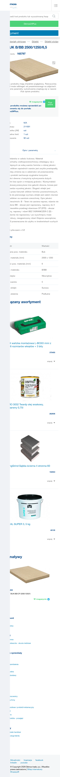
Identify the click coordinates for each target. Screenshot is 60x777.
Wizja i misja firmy (8, 700)
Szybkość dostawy (9, 675)
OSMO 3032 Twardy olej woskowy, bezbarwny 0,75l (24, 406)
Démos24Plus (30, 23)
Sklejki (35, 41)
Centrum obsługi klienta (11, 736)
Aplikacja (5, 661)
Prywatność (6, 711)
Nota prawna (6, 715)
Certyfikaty (6, 668)
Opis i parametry (39, 150)
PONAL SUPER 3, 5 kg (17, 524)
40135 (52, 530)
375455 (52, 352)
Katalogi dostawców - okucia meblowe (16, 643)
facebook (39, 760)
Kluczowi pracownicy (10, 696)
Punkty (4, 679)
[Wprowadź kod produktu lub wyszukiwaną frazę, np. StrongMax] (30, 16)
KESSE (4, 743)
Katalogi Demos (8, 639)
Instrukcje (5, 657)
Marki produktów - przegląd (12, 718)
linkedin (13, 762)
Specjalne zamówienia (10, 664)
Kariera (4, 704)
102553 (52, 472)
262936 (52, 413)
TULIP (4, 739)
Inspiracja (28, 760)
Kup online (50, 103)
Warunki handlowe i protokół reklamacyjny (18, 707)
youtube (23, 762)
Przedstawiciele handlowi (11, 732)
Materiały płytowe (16, 41)
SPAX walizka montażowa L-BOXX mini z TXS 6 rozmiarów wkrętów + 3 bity (28, 344)
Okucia (4, 622)
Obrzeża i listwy (8, 626)
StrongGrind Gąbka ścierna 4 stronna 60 (27, 465)
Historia (4, 693)
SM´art (4, 747)
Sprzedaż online (8, 672)
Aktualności (15, 760)
